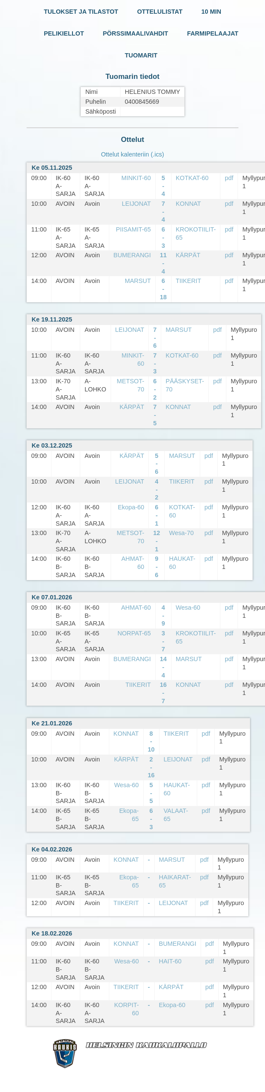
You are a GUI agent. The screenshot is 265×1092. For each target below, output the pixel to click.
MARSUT (138, 280)
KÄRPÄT (188, 255)
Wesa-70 (181, 532)
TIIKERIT (188, 280)
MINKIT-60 (136, 177)
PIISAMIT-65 (133, 229)
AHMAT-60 (136, 607)
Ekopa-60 (131, 507)
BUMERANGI (132, 255)
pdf (229, 177)
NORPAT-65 (134, 633)
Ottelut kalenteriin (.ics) (132, 154)
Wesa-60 (188, 607)
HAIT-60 (170, 961)
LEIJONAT (136, 203)
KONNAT (188, 203)
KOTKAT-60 (192, 177)
